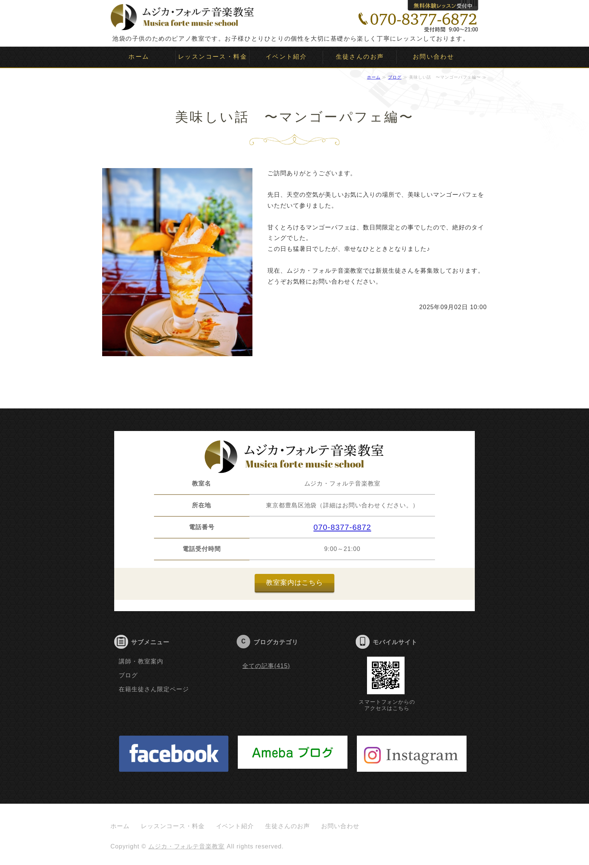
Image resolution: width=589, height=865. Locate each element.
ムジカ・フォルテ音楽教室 (186, 846)
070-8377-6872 (343, 527)
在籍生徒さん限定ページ (154, 689)
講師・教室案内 (141, 661)
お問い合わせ (433, 56)
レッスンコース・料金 (212, 56)
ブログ (395, 77)
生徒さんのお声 (360, 56)
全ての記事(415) (266, 666)
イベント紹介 (286, 56)
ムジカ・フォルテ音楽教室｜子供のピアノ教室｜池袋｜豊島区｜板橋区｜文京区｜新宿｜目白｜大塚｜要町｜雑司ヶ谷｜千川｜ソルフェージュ (182, 15)
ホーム (138, 56)
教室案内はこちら (294, 582)
